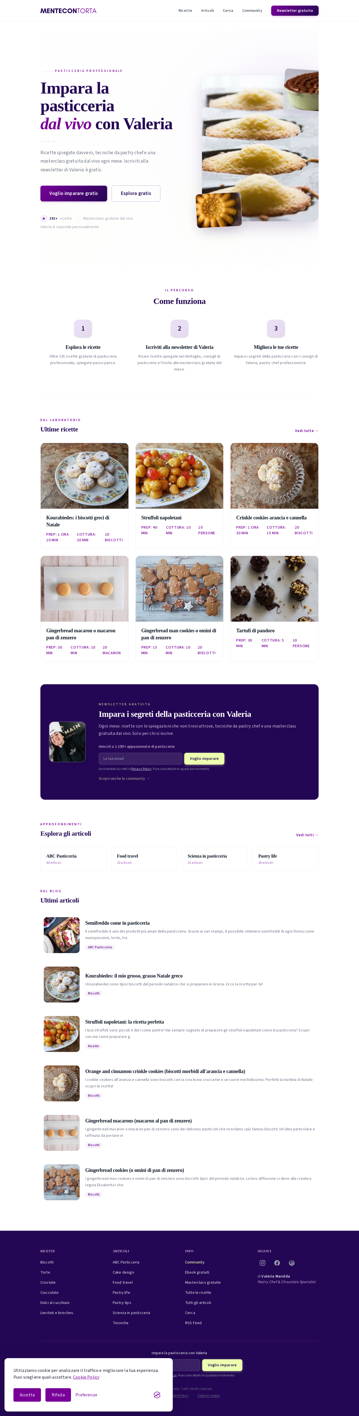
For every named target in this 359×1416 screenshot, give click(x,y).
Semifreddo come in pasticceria (117, 923)
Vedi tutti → (307, 835)
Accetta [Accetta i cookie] (27, 1395)
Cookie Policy (86, 1377)
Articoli (207, 10)
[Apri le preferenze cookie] (86, 1395)
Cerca (228, 10)
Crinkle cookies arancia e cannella (271, 518)
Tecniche (120, 1323)
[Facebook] (277, 1263)
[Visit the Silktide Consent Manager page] (157, 1395)
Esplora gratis (136, 193)
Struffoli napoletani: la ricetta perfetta (124, 1022)
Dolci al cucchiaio (55, 1303)
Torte (45, 1272)
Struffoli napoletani (161, 518)
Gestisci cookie (208, 1396)
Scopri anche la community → (124, 778)
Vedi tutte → (307, 431)
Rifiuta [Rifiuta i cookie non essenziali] (58, 1395)
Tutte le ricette (198, 1292)
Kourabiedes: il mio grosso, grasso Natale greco (134, 976)
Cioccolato (49, 1292)
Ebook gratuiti (197, 1272)
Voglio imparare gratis (73, 193)
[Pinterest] (292, 1263)
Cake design (123, 1272)
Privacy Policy (141, 769)
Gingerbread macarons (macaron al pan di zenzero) (138, 1121)
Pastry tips (122, 1303)
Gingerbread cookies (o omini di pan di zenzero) (134, 1170)
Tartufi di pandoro (255, 630)
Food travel (123, 1282)
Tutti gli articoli (198, 1303)
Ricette (185, 10)
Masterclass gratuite (203, 1282)
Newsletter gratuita (295, 10)
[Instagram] (262, 1263)
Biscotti (94, 993)
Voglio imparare (204, 759)
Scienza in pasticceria (131, 1313)
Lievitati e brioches (56, 1313)
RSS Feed (193, 1323)
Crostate (48, 1282)
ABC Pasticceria (100, 947)
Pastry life (121, 1292)
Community (252, 10)
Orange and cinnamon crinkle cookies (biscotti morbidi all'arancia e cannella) (165, 1071)
